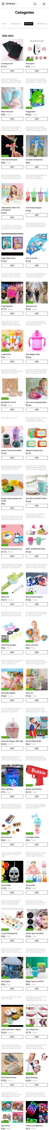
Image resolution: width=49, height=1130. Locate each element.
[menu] (3, 3)
